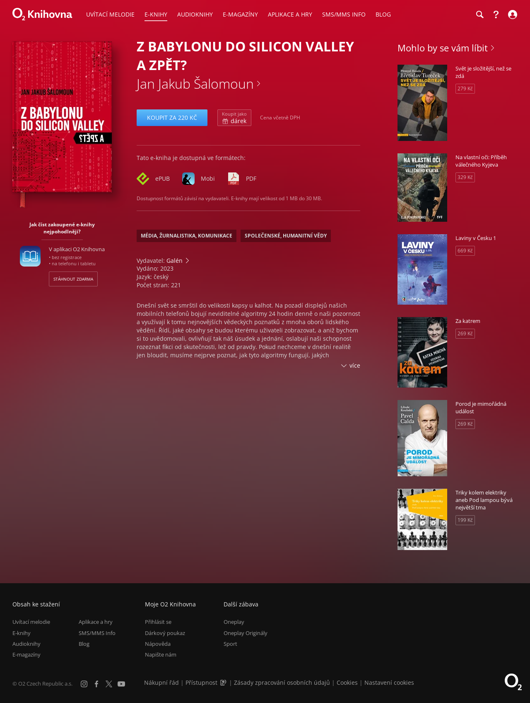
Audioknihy (26, 643)
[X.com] (109, 684)
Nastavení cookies (389, 682)
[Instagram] (84, 684)
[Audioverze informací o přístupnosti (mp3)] (224, 682)
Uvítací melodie (31, 621)
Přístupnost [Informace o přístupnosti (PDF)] (201, 682)
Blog (84, 643)
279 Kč (465, 88)
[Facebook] (96, 684)
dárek (234, 118)
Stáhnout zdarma (73, 279)
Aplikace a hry (96, 621)
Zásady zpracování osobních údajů (282, 682)
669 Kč (465, 250)
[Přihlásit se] (511, 14)
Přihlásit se (158, 621)
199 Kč (465, 520)
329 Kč (465, 177)
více (354, 365)
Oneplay (234, 621)
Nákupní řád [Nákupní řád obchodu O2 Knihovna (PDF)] (161, 682)
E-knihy (21, 633)
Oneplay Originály (245, 633)
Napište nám (160, 654)
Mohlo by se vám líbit (443, 47)
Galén (174, 260)
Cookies (347, 682)
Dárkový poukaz (165, 633)
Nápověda (158, 643)
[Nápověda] (496, 14)
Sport (230, 643)
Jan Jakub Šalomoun (195, 83)
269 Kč (465, 333)
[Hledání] (479, 14)
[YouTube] (121, 684)
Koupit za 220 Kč (172, 117)
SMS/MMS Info (97, 633)
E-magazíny (26, 654)
